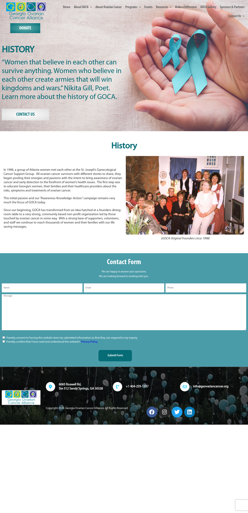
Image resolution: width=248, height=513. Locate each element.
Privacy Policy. (89, 341)
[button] (83, 7)
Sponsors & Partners (232, 7)
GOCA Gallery (208, 7)
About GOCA (83, 7)
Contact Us (236, 16)
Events (148, 7)
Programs (133, 7)
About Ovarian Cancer (108, 7)
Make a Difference (186, 7)
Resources (163, 7)
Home (66, 7)
